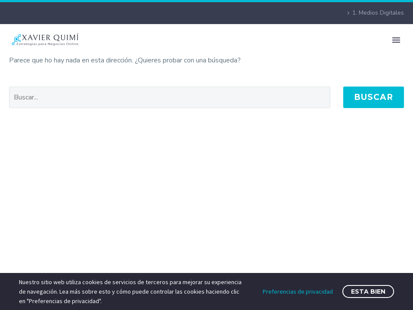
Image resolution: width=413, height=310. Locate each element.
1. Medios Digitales (378, 13)
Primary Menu (396, 40)
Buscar (373, 97)
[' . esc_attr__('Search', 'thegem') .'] (169, 97)
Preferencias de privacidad (298, 291)
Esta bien (368, 291)
